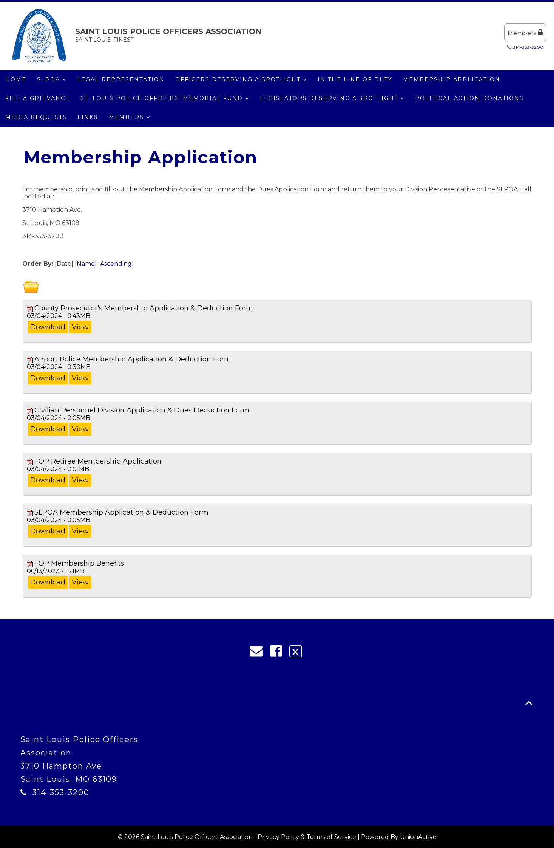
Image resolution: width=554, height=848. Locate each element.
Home (15, 79)
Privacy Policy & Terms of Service (307, 836)
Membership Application (451, 79)
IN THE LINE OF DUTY (355, 79)
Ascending (116, 263)
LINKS (87, 117)
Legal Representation (121, 79)
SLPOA (51, 79)
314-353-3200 (528, 47)
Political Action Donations (469, 98)
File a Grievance (37, 98)
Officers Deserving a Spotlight (241, 79)
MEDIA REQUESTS (36, 117)
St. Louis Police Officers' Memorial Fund (164, 98)
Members (525, 33)
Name (86, 263)
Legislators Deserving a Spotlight (332, 98)
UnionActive (418, 836)
